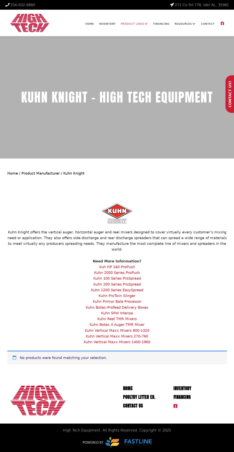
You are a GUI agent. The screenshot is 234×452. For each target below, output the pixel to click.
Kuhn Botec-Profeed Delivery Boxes (117, 307)
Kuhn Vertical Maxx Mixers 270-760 (117, 336)
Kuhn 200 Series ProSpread (117, 284)
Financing (182, 397)
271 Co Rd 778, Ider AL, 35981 (199, 5)
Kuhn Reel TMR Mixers (117, 319)
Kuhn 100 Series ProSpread (117, 278)
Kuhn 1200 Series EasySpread (117, 290)
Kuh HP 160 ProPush (117, 267)
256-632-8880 (20, 5)
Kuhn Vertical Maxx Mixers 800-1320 (117, 330)
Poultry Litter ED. (139, 397)
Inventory (182, 388)
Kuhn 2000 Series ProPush (117, 273)
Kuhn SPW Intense (117, 313)
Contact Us (133, 406)
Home (12, 173)
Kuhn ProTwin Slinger (117, 296)
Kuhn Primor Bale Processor (117, 301)
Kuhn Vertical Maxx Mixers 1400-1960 (117, 342)
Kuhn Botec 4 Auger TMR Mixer (117, 324)
